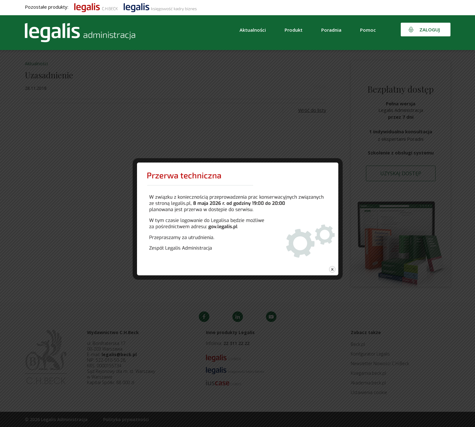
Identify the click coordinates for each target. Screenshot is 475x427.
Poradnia (331, 30)
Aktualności (253, 30)
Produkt (294, 30)
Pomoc (368, 30)
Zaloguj (429, 29)
